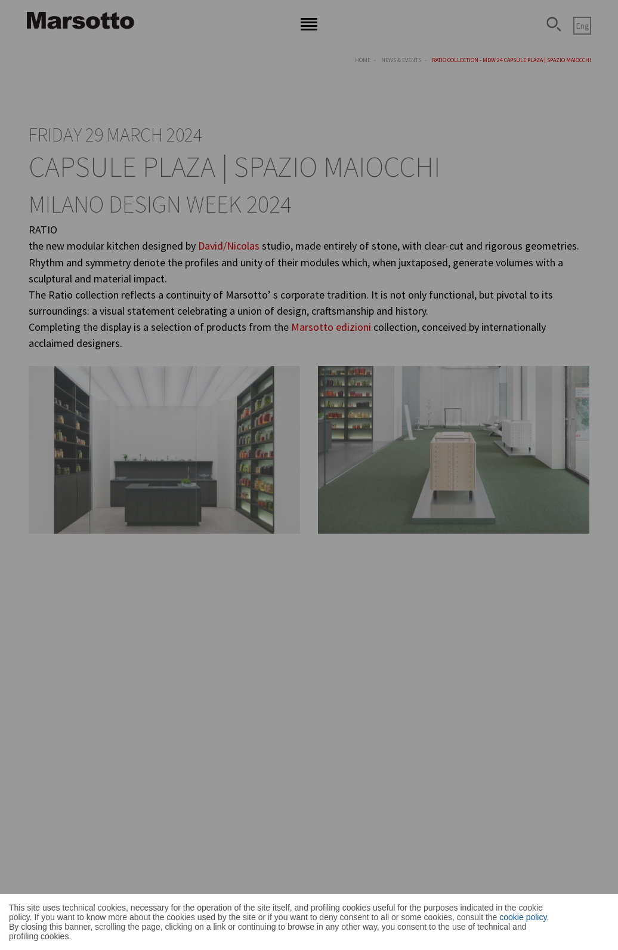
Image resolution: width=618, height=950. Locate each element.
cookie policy (522, 917)
